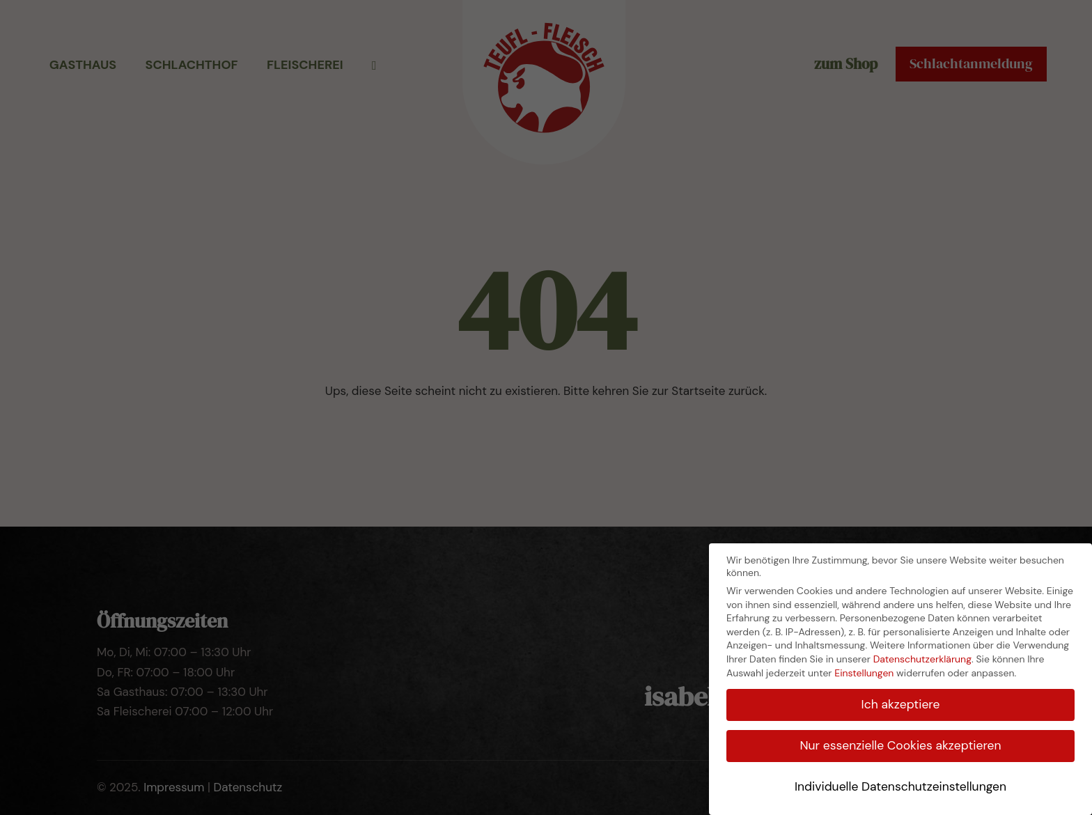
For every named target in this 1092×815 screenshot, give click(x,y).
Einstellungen (864, 673)
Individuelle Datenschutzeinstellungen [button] (900, 786)
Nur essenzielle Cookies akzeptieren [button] (900, 745)
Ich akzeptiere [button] (900, 704)
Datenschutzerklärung (922, 659)
